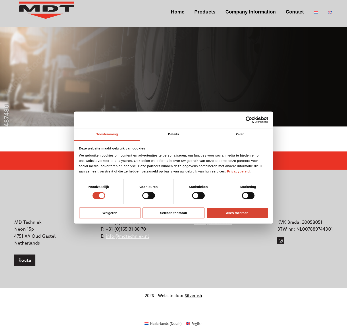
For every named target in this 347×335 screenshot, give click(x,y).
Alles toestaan (237, 213)
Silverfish (193, 295)
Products (200, 14)
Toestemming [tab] (107, 134)
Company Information (246, 14)
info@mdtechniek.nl (127, 236)
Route (25, 260)
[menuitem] (311, 15)
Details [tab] (173, 134)
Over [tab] (240, 134)
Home (173, 14)
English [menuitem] (196, 323)
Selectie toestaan (173, 213)
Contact (290, 14)
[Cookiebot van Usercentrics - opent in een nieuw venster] (248, 119)
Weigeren (109, 213)
